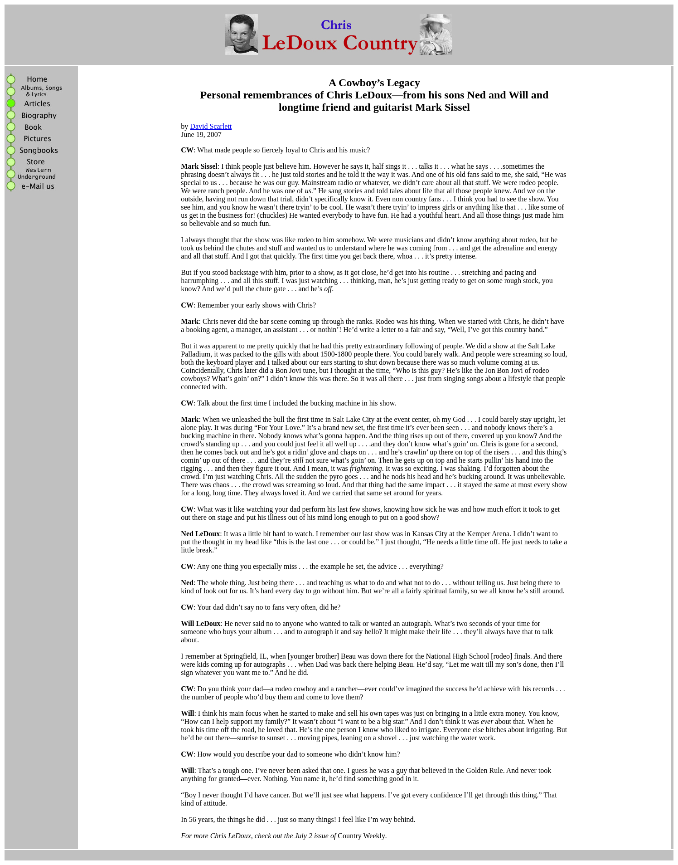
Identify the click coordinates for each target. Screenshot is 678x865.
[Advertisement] (41, 335)
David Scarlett (211, 126)
